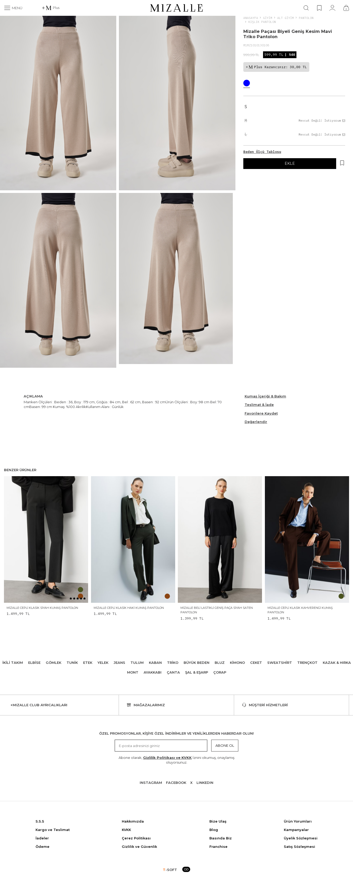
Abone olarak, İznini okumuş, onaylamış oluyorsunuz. (176, 759)
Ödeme (42, 846)
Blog (213, 830)
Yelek (103, 662)
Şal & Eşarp (196, 672)
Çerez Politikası (136, 838)
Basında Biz (220, 838)
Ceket (256, 662)
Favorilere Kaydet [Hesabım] (261, 413)
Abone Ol (224, 745)
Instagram (151, 782)
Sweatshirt (279, 662)
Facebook (176, 782)
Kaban (155, 662)
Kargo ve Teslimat (53, 830)
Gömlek (53, 662)
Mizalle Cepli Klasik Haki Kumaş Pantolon (129, 608)
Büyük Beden (196, 662)
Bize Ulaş (217, 821)
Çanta (173, 672)
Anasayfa (250, 18)
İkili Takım (12, 662)
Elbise (34, 662)
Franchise (218, 846)
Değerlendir (256, 422)
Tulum (137, 662)
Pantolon (306, 18)
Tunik (72, 662)
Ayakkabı (153, 672)
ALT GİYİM (285, 18)
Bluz (220, 662)
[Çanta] (346, 8)
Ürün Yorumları (298, 821)
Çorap (219, 672)
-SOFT (170, 870)
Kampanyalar (296, 830)
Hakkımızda (133, 821)
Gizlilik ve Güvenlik (139, 846)
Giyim (267, 18)
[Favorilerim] (319, 8)
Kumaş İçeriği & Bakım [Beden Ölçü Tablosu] (265, 396)
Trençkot (307, 662)
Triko (172, 662)
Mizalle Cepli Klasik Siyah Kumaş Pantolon (42, 608)
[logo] (176, 8)
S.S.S (40, 821)
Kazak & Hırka (337, 662)
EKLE (290, 163)
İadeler (42, 838)
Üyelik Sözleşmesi (300, 838)
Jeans (119, 662)
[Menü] (13, 7)
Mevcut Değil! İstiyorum (322, 120)
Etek (87, 662)
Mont (132, 672)
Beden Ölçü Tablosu (262, 152)
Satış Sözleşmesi (299, 846)
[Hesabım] (332, 8)
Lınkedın (204, 782)
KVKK (126, 830)
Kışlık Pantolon (262, 22)
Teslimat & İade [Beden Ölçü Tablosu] (259, 404)
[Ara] (306, 8)
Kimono (237, 662)
